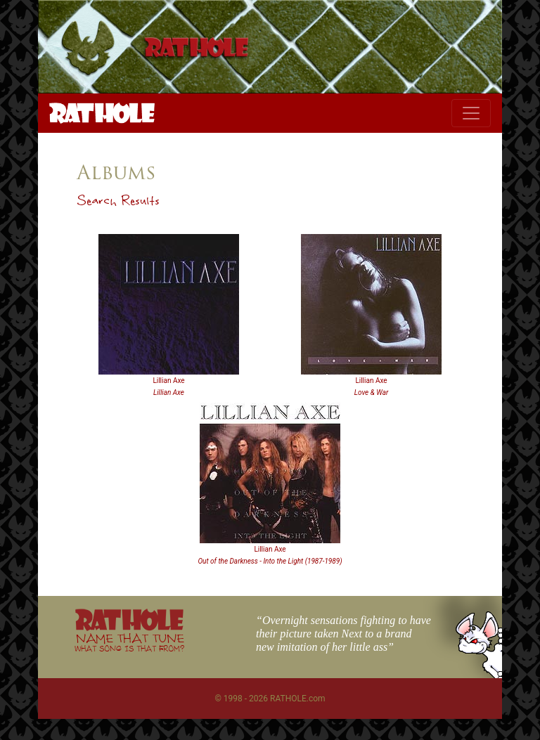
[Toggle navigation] (471, 113)
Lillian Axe (168, 380)
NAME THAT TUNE (129, 642)
